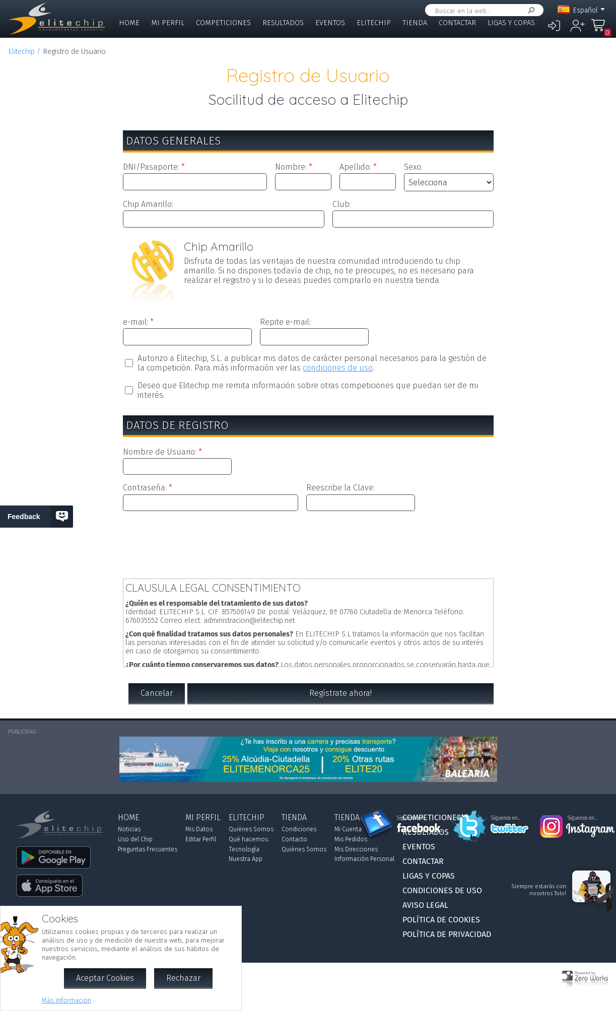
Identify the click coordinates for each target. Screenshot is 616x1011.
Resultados (283, 23)
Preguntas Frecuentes (147, 849)
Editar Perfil (200, 839)
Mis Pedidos (350, 839)
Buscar (529, 10)
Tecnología (244, 849)
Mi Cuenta (348, 829)
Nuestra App (245, 858)
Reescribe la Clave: (340, 487)
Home (129, 23)
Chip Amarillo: (148, 204)
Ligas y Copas (511, 23)
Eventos (330, 23)
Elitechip (374, 23)
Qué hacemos (248, 839)
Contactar (457, 23)
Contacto (294, 839)
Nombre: (291, 167)
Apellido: (355, 167)
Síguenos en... (412, 818)
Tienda (414, 23)
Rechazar (183, 978)
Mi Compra (600, 30)
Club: (341, 204)
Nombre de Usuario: (159, 452)
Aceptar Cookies (105, 978)
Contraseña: (145, 487)
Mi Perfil (167, 23)
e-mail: (135, 322)
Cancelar (157, 693)
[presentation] (308, 542)
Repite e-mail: (285, 322)
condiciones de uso (338, 368)
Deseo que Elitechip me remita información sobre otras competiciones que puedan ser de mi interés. (308, 390)
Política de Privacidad (446, 934)
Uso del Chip (135, 839)
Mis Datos (199, 829)
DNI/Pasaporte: (151, 167)
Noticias (129, 829)
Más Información (66, 1000)
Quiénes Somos (251, 829)
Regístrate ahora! (340, 693)
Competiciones (223, 23)
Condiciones (299, 829)
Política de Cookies (441, 919)
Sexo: (413, 167)
